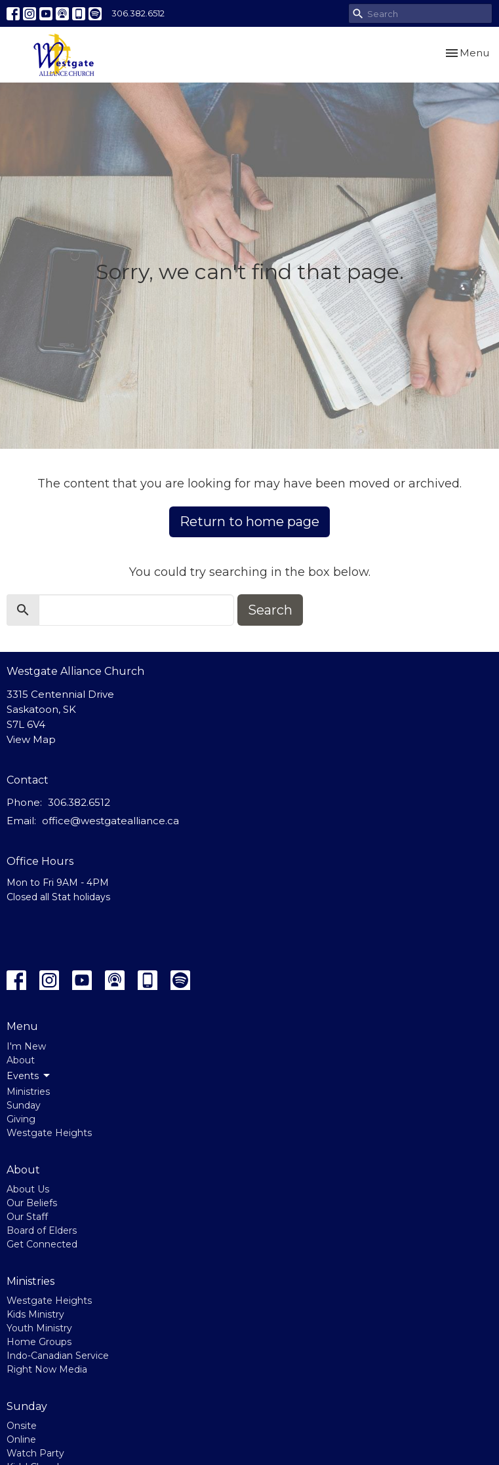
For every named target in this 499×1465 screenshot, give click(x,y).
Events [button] (29, 1075)
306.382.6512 (138, 13)
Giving (21, 1119)
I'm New (26, 1046)
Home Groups (39, 1342)
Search (270, 610)
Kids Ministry (35, 1314)
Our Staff (27, 1217)
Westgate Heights (49, 1133)
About (21, 1060)
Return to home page (249, 521)
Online (21, 1439)
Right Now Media (47, 1369)
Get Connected (42, 1244)
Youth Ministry (39, 1328)
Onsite (22, 1426)
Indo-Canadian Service (58, 1355)
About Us (28, 1189)
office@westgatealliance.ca (110, 820)
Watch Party (35, 1453)
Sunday (24, 1105)
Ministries (28, 1091)
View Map (31, 739)
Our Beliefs (32, 1203)
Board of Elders (42, 1230)
